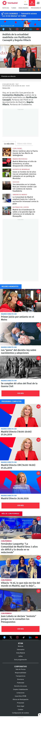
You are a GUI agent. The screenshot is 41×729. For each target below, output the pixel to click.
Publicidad (20, 683)
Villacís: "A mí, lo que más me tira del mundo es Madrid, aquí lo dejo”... (20, 566)
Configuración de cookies (20, 713)
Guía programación (20, 659)
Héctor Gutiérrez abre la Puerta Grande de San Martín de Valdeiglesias (6, 152)
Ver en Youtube (37, 637)
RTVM (20, 643)
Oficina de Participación (20, 699)
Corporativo (20, 667)
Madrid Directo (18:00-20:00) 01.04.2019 (20, 415)
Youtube (37, 29)
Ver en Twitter (11, 637)
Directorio (20, 679)
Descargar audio (29, 70)
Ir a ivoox (38, 70)
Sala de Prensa (20, 669)
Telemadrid (20, 649)
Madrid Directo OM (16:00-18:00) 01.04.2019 (20, 448)
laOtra (21, 656)
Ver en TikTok (24, 637)
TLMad (13, 8)
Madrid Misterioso (20, 159)
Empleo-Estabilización (20, 689)
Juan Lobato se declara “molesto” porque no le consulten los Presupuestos (20, 600)
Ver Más (20, 393)
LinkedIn (30, 29)
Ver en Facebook (4, 637)
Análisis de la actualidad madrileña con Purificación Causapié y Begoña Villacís (20, 56)
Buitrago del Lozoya (21, 207)
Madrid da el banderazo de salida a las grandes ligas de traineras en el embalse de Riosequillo (6, 210)
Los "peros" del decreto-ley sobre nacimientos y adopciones (20, 333)
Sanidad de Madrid (20, 194)
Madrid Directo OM (9, 314)
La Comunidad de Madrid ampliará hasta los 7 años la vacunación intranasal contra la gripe (6, 198)
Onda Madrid (23, 8)
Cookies (20, 709)
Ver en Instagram (17, 637)
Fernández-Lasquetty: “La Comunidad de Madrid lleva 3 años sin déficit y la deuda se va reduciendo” (20, 527)
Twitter (10, 29)
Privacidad (20, 703)
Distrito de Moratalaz (21, 169)
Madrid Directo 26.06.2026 (20, 482)
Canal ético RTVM (20, 696)
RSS (34, 70)
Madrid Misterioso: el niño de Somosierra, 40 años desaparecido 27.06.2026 (6, 162)
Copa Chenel (17, 148)
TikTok (24, 29)
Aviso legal (20, 706)
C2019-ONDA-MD (20, 23)
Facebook (3, 29)
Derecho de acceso (20, 686)
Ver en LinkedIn (30, 637)
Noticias (5, 8)
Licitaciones (20, 693)
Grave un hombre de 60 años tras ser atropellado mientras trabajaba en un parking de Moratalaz (6, 173)
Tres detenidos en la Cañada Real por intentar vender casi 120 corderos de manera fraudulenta (6, 185)
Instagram (17, 29)
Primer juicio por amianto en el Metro (20, 300)
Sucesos (16, 182)
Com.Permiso (6, 541)
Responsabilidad (20, 672)
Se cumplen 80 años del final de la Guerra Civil (20, 367)
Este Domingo (11, 14)
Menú (38, 3)
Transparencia (20, 676)
